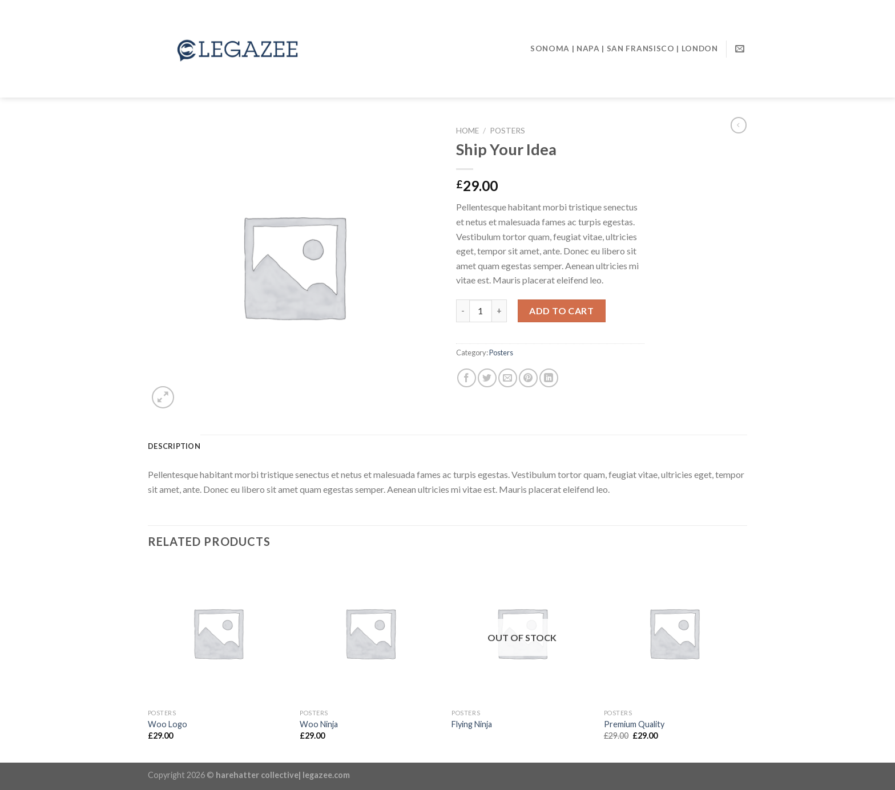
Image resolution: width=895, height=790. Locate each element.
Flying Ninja (471, 724)
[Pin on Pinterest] (528, 377)
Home (467, 130)
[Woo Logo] (218, 632)
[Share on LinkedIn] (548, 377)
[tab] (174, 446)
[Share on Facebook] (466, 377)
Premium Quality (634, 724)
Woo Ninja (319, 724)
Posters (507, 130)
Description (174, 446)
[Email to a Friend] (507, 377)
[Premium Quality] (674, 632)
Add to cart (561, 310)
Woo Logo (167, 724)
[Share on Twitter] (487, 377)
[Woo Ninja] (370, 632)
